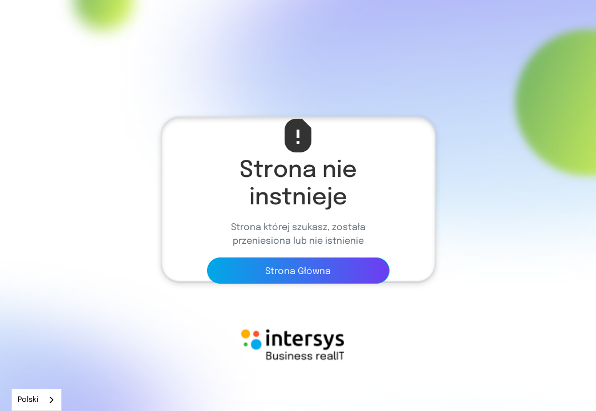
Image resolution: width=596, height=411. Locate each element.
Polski (28, 400)
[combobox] (36, 400)
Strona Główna (298, 271)
